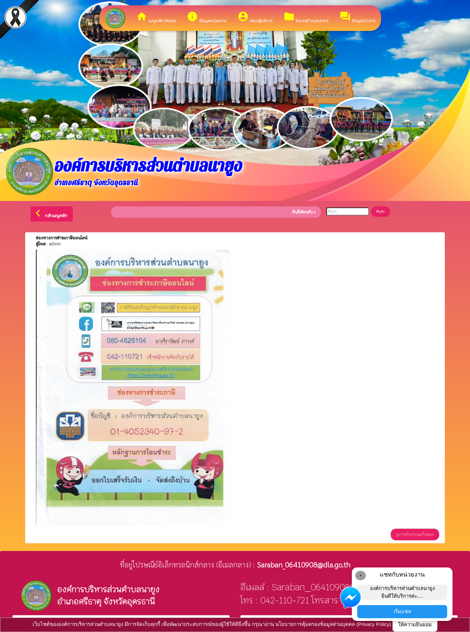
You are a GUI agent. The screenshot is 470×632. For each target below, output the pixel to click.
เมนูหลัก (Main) (156, 17)
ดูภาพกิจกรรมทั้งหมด (415, 534)
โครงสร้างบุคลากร (306, 17)
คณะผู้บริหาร (255, 17)
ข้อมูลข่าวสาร (357, 17)
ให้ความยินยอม (415, 624)
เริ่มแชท (402, 611)
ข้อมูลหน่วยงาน (207, 17)
